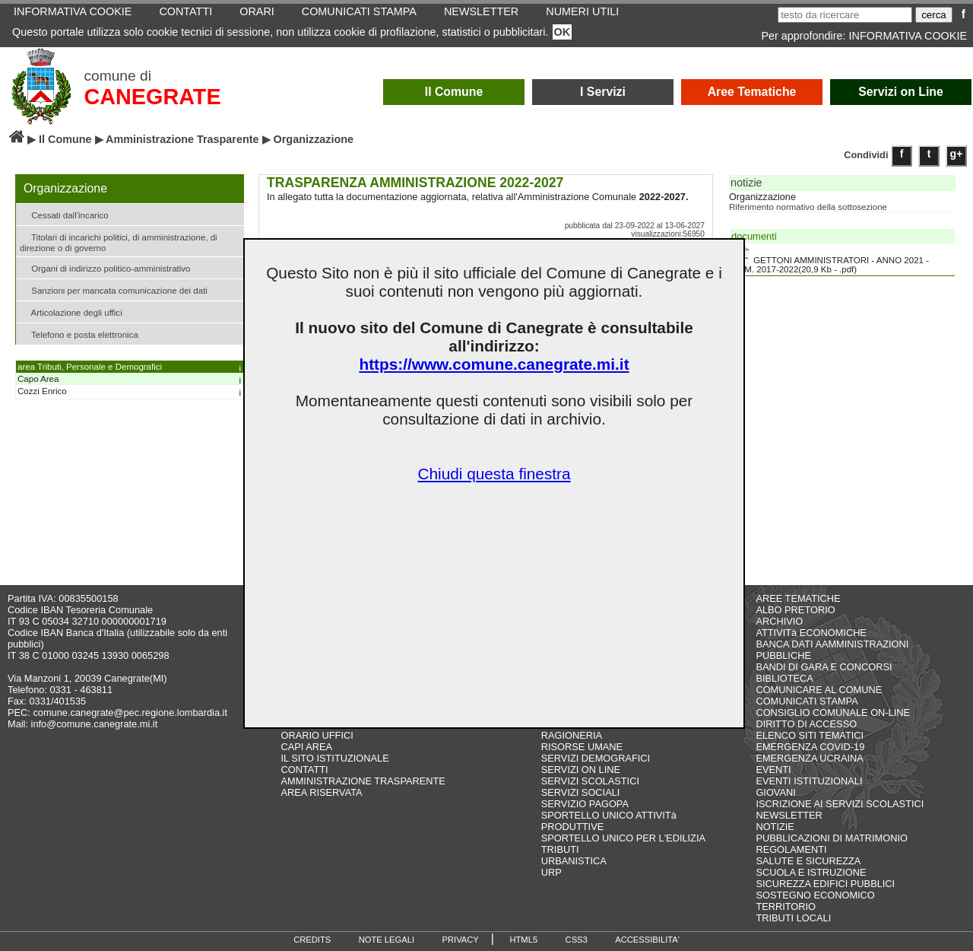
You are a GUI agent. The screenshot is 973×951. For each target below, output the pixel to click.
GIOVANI (775, 792)
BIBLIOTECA (784, 678)
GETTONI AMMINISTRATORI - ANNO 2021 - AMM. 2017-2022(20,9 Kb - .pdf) (830, 259)
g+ (956, 154)
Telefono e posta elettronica (79, 333)
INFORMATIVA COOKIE (908, 36)
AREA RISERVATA (322, 792)
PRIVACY (460, 939)
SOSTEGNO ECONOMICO (815, 895)
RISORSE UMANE (582, 746)
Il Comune (454, 91)
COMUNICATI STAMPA (806, 701)
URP (551, 872)
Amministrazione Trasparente (182, 139)
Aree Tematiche (752, 91)
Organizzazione (762, 197)
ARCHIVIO (779, 621)
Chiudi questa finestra (493, 473)
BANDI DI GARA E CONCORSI (824, 667)
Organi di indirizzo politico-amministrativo (105, 267)
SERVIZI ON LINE (580, 769)
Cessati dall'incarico (64, 214)
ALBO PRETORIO (795, 609)
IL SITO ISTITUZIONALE (335, 758)
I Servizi (603, 91)
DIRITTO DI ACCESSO (806, 724)
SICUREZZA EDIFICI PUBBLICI (825, 883)
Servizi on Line (900, 91)
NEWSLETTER (789, 815)
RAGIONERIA (571, 735)
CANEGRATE (152, 96)
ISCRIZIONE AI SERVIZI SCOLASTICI (840, 803)
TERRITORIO (786, 906)
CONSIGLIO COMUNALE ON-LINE (833, 712)
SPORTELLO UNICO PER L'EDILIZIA (623, 838)
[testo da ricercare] (845, 15)
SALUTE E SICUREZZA (808, 861)
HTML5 (523, 939)
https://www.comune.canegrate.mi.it (494, 364)
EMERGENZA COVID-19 (810, 746)
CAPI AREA (307, 746)
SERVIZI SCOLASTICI (590, 781)
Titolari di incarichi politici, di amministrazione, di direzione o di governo (118, 241)
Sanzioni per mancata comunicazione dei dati (114, 289)
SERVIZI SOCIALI (580, 792)
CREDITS (312, 939)
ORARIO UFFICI (317, 735)
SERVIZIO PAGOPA (585, 803)
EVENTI (773, 769)
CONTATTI (304, 769)
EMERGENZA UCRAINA (810, 758)
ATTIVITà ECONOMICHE (811, 632)
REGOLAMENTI (791, 849)
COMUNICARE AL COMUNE (819, 689)
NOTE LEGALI (386, 939)
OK (562, 32)
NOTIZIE (775, 826)
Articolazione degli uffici (71, 311)
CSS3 (577, 939)
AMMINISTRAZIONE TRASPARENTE (363, 781)
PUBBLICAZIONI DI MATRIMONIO (832, 838)
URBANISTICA (574, 861)
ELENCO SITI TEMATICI (810, 735)
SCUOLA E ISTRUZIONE (811, 872)
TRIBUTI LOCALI (793, 918)
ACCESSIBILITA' (647, 939)
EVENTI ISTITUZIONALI (809, 781)
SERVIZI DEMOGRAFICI (595, 758)
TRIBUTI (560, 849)
